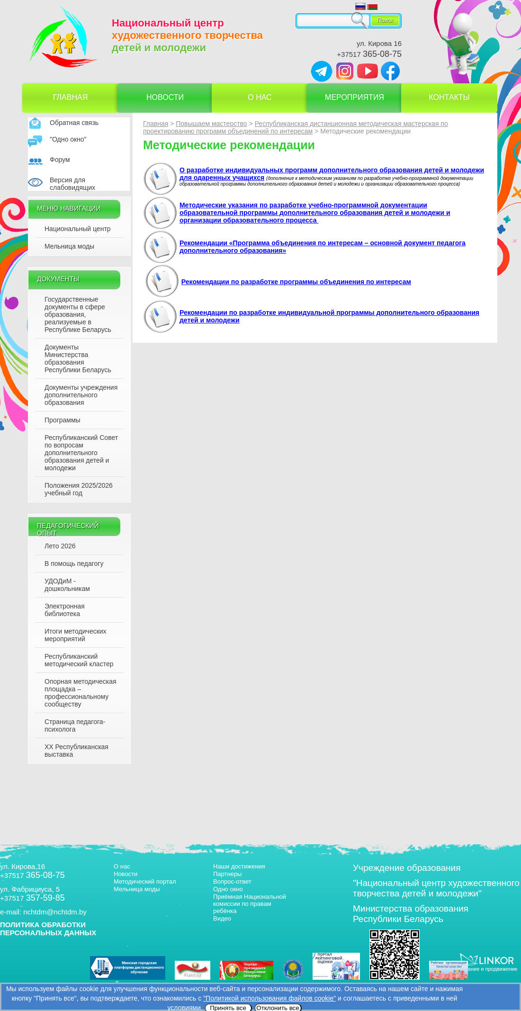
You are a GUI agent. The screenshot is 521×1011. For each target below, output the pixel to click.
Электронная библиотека (65, 609)
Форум (60, 159)
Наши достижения (239, 866)
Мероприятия (354, 97)
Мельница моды (69, 246)
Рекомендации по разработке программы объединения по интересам (296, 282)
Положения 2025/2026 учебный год (79, 489)
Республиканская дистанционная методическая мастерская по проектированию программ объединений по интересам (295, 127)
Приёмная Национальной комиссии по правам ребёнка (249, 903)
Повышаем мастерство (211, 123)
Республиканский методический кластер (79, 660)
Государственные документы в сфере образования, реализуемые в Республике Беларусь (78, 314)
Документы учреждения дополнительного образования (81, 395)
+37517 (369, 54)
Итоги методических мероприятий (76, 635)
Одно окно (228, 889)
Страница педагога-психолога (75, 725)
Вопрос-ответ (232, 881)
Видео (222, 918)
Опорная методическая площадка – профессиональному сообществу (81, 693)
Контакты (449, 97)
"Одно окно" (68, 139)
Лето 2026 (60, 546)
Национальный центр (78, 229)
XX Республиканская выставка (76, 750)
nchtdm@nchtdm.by (55, 912)
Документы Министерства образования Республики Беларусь (78, 358)
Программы (63, 420)
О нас (259, 97)
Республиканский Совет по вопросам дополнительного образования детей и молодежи (81, 453)
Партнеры (227, 873)
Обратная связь (74, 122)
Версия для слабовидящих (72, 183)
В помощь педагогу (74, 563)
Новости (165, 97)
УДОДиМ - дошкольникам (67, 584)
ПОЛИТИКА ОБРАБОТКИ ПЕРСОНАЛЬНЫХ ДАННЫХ (48, 929)
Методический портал (145, 881)
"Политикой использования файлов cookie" (269, 998)
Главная (70, 97)
